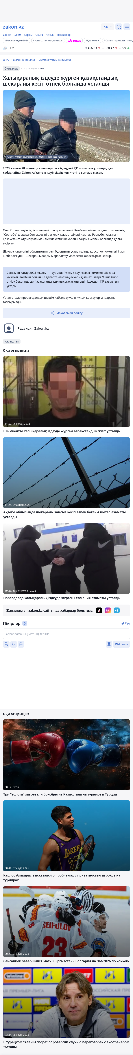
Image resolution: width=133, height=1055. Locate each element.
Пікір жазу (121, 644)
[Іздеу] (118, 26)
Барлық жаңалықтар (24, 59)
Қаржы (28, 34)
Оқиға (39, 34)
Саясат (7, 34)
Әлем (17, 34)
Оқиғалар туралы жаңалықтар (55, 59)
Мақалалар (64, 34)
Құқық (50, 34)
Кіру (127, 623)
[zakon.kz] (13, 27)
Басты (6, 59)
